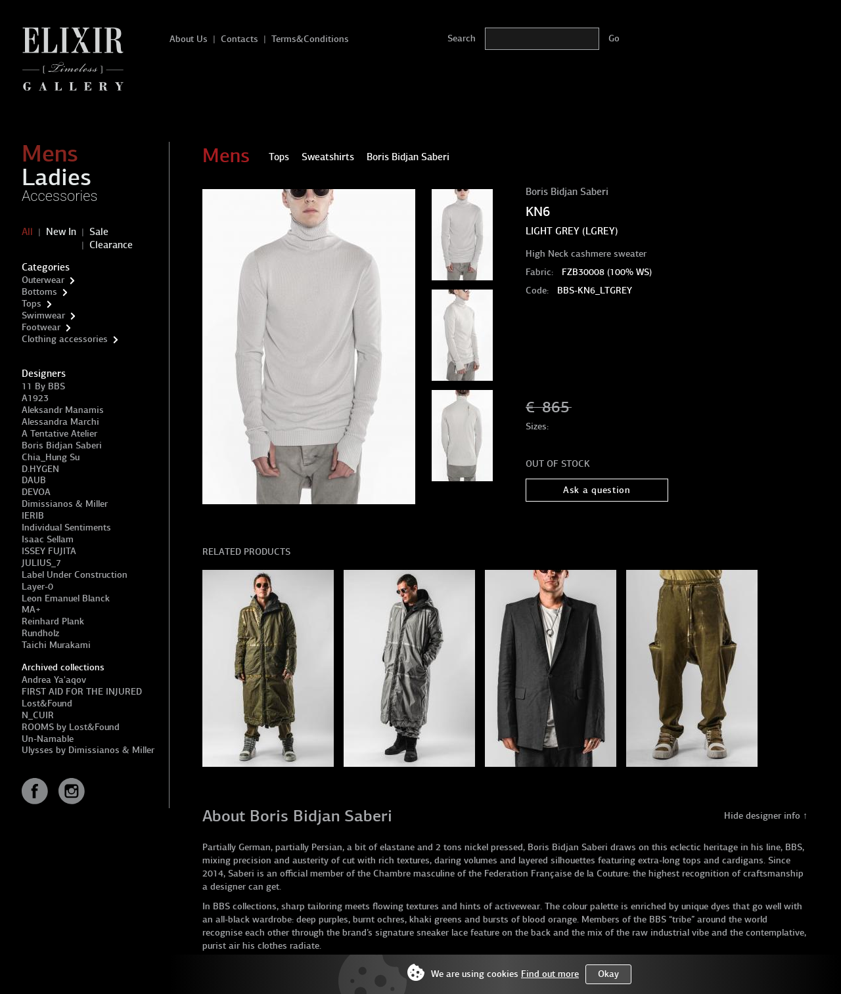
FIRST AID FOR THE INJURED (82, 691)
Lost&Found (47, 703)
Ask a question (597, 490)
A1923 (35, 398)
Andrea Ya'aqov (54, 679)
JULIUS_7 (41, 563)
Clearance (111, 245)
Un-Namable (48, 739)
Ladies (56, 177)
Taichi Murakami (56, 645)
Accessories (60, 196)
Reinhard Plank (53, 621)
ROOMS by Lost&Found (71, 727)
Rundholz (40, 633)
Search (461, 38)
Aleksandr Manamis (63, 410)
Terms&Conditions (310, 39)
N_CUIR (38, 715)
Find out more (550, 974)
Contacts (239, 39)
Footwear (41, 327)
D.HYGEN (40, 469)
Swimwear (43, 315)
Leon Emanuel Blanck (66, 598)
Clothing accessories (65, 339)
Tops (31, 303)
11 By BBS (43, 386)
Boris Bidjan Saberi (62, 445)
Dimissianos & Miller (65, 503)
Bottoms (39, 291)
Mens (50, 153)
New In (61, 232)
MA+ (31, 609)
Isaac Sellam (48, 539)
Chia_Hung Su (51, 457)
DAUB (34, 480)
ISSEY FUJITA (49, 551)
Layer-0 (37, 586)
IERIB (33, 515)
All (27, 232)
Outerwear (43, 280)
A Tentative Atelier (59, 433)
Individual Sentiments (66, 527)
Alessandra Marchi (60, 421)
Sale (98, 232)
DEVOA (36, 492)
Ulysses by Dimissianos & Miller (88, 750)
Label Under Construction (74, 574)
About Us (189, 39)
